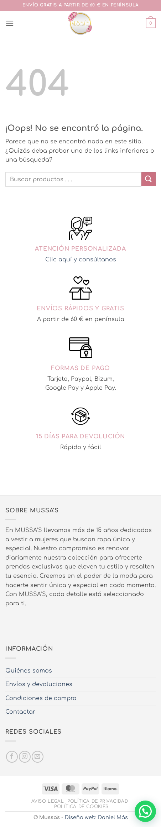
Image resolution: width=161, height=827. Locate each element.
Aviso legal (47, 801)
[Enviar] (148, 179)
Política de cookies (81, 806)
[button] (9, 23)
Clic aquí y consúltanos (80, 259)
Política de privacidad (97, 801)
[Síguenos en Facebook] (12, 757)
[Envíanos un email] (37, 757)
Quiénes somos (28, 671)
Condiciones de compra (41, 698)
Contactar (20, 712)
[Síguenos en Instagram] (25, 757)
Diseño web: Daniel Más (96, 817)
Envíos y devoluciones (38, 684)
